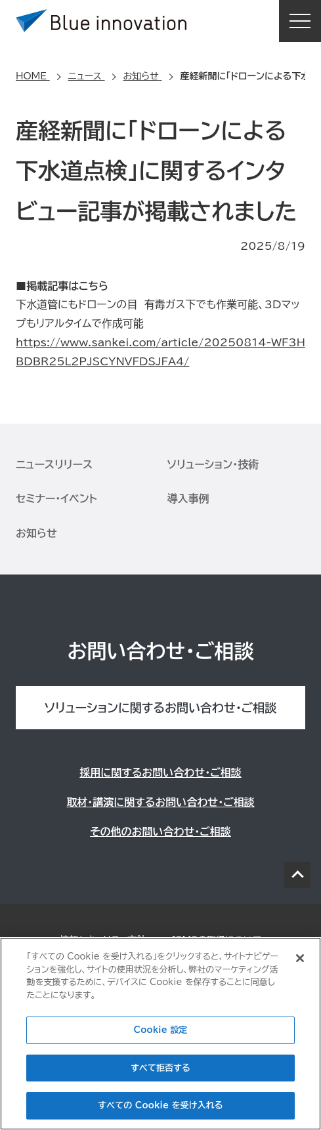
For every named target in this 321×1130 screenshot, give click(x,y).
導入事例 (188, 498)
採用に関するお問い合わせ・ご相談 (160, 772)
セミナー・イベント (56, 498)
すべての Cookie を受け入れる (160, 1105)
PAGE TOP (297, 875)
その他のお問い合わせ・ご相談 (160, 831)
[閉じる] (300, 958)
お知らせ (36, 533)
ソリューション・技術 (213, 464)
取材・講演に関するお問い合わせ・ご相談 (160, 802)
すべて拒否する (160, 1068)
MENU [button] (300, 21)
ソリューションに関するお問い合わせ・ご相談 (160, 708)
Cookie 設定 (161, 1030)
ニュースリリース (54, 464)
